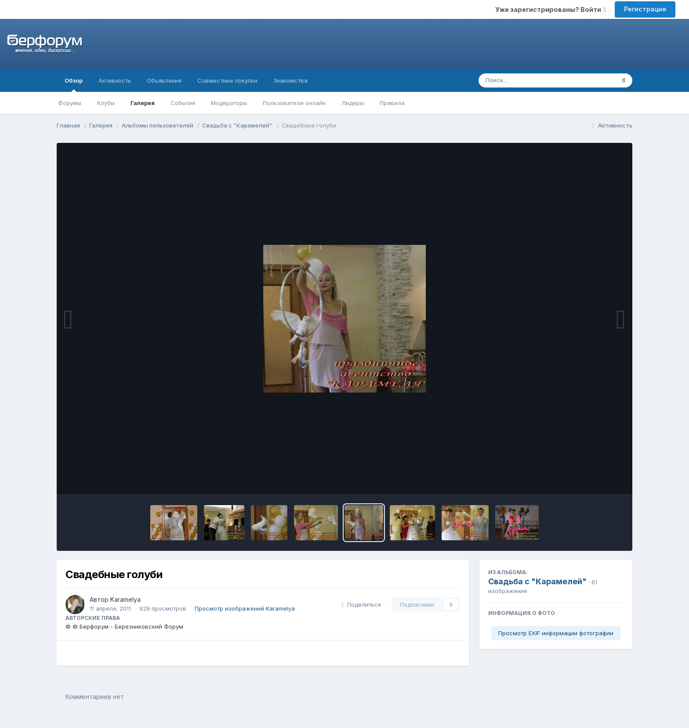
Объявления (164, 80)
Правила (392, 102)
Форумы (69, 102)
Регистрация (645, 9)
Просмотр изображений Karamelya (245, 608)
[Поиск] (530, 80)
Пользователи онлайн (294, 102)
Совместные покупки (227, 80)
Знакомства (290, 80)
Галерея (143, 102)
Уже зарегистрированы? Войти (550, 9)
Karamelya (125, 599)
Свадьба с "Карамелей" (537, 581)
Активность (114, 80)
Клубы (106, 102)
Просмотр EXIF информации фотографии (555, 633)
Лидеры (352, 102)
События (182, 102)
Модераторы (229, 102)
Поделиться (361, 604)
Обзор (74, 84)
